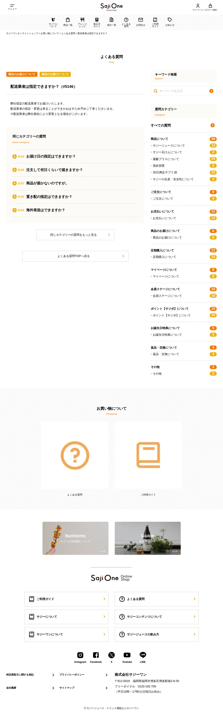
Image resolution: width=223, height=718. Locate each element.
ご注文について (185, 198)
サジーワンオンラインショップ (22, 33)
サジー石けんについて (185, 152)
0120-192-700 (147, 686)
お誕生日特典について (185, 335)
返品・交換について (185, 354)
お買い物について (50, 33)
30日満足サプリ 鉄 (185, 172)
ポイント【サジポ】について (185, 315)
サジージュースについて (185, 145)
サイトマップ (83, 688)
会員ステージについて (185, 296)
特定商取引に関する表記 (30, 675)
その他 (185, 373)
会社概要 (30, 688)
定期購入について (185, 257)
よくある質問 (68, 33)
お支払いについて (185, 218)
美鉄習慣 (185, 166)
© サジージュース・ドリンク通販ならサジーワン (111, 708)
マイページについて (185, 276)
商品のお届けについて (21, 74)
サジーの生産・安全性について (185, 179)
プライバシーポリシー (83, 675)
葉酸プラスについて (185, 159)
